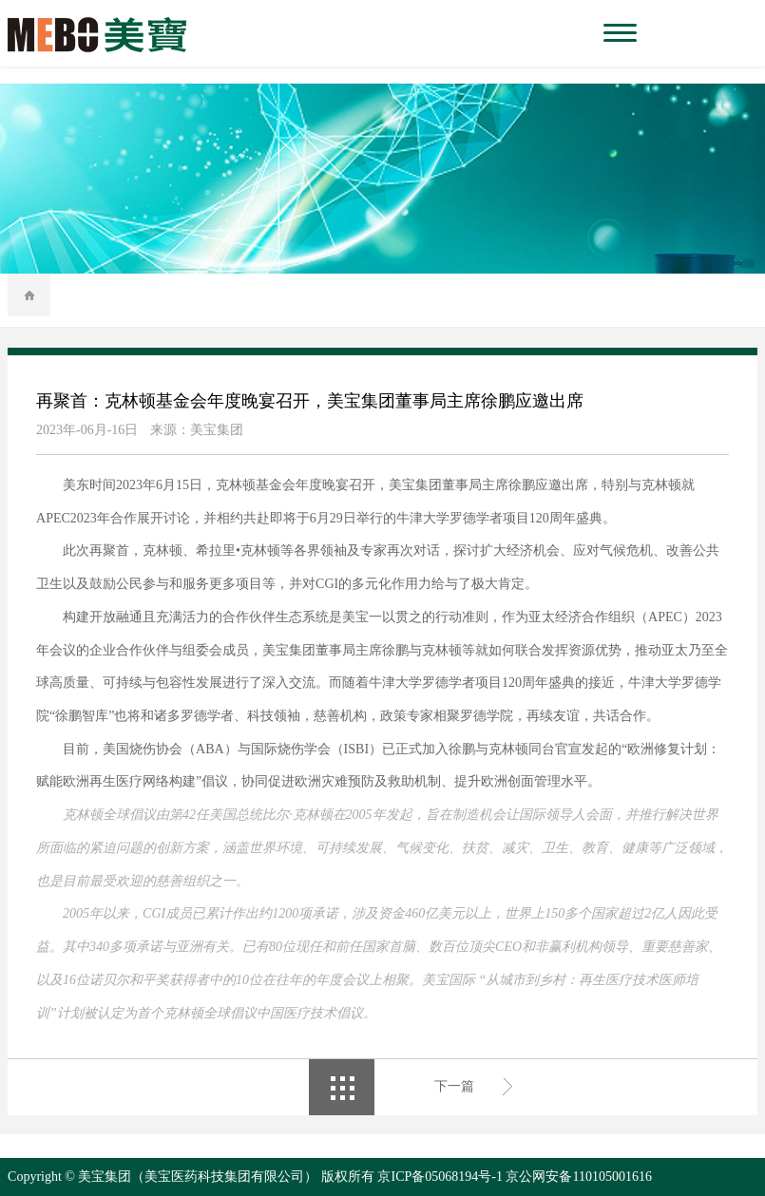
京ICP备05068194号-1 (439, 1176)
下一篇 (454, 1086)
